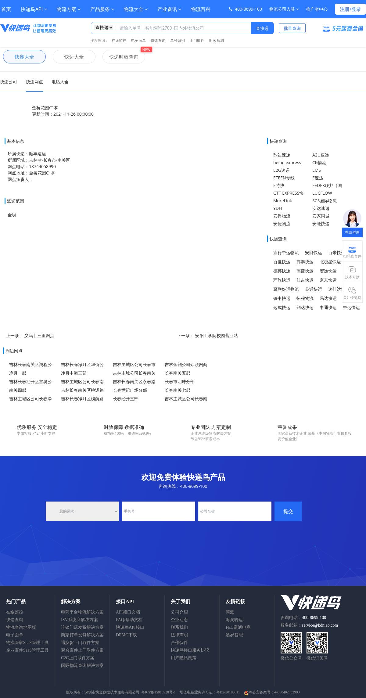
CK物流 (319, 162)
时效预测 (216, 40)
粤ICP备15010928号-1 (158, 692)
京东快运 (328, 280)
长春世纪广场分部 (130, 390)
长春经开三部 (125, 398)
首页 (6, 9)
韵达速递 (281, 155)
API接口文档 (128, 612)
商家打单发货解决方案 (82, 635)
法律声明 (179, 635)
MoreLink (282, 200)
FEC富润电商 (238, 627)
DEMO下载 (126, 635)
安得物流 (281, 216)
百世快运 (281, 261)
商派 (230, 612)
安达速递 (320, 208)
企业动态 (179, 619)
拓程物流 (305, 298)
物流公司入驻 (284, 9)
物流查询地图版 (21, 627)
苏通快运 (313, 289)
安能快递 (320, 223)
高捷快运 (305, 271)
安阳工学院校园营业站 (216, 335)
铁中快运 (281, 298)
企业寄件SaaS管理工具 (27, 650)
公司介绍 (179, 612)
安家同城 (320, 216)
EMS (316, 170)
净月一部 (17, 373)
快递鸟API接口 (130, 627)
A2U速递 (320, 155)
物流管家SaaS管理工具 (27, 642)
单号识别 (177, 40)
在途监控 (119, 40)
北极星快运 (330, 261)
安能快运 (313, 252)
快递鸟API (34, 9)
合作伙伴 (179, 642)
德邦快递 (281, 271)
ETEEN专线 (284, 178)
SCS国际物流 (324, 200)
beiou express (287, 162)
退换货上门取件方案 (80, 642)
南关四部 (17, 390)
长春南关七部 (177, 390)
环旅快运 (281, 280)
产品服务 (102, 9)
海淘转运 (234, 619)
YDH (277, 208)
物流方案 (69, 9)
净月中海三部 (74, 373)
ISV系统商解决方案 (79, 619)
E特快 (278, 185)
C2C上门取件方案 (78, 658)
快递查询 (158, 40)
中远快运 (351, 307)
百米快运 (336, 252)
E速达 (317, 178)
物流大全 (136, 9)
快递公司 (8, 82)
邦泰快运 (305, 261)
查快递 (262, 28)
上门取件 (197, 40)
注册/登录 (350, 9)
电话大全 (60, 82)
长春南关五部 (177, 373)
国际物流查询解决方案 (82, 665)
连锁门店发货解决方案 (82, 627)
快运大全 (68, 56)
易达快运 (328, 298)
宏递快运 (328, 271)
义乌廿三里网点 (39, 335)
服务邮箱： (309, 625)
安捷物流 (281, 223)
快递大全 (18, 56)
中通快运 (328, 307)
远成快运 (281, 307)
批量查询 (292, 28)
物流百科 (200, 9)
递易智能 (234, 635)
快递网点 (34, 82)
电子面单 (138, 40)
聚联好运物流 (286, 289)
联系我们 (179, 627)
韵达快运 (305, 307)
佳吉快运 (305, 280)
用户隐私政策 (183, 658)
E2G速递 (281, 170)
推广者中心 (317, 9)
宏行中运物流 (286, 252)
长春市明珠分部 (180, 381)
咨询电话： (303, 617)
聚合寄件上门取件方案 (82, 650)
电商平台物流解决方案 (82, 612)
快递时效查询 (120, 56)
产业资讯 (169, 9)
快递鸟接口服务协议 (190, 650)
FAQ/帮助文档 (129, 619)
